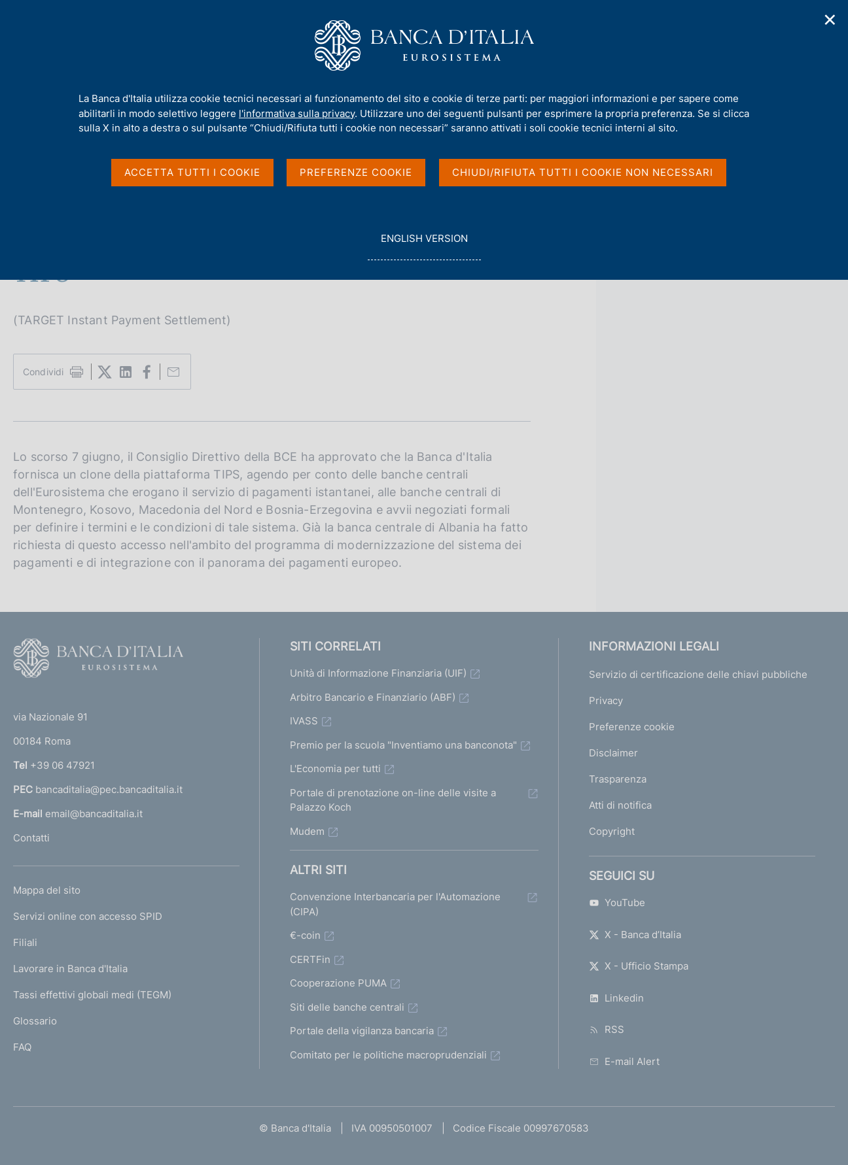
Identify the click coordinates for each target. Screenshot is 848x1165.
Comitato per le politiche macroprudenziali (388, 1055)
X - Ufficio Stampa (638, 966)
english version (424, 245)
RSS (606, 1029)
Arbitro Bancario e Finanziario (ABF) (372, 697)
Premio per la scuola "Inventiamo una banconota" (403, 745)
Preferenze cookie (632, 726)
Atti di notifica (620, 805)
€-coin (305, 935)
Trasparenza (617, 779)
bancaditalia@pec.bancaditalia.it (109, 789)
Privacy (606, 700)
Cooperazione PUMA (338, 983)
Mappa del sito (46, 890)
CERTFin (310, 959)
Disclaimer (613, 753)
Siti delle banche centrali (347, 1007)
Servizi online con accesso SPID (87, 916)
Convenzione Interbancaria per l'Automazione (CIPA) (395, 904)
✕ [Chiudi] (830, 20)
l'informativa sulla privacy (297, 113)
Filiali (25, 942)
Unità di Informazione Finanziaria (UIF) (378, 673)
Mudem (307, 831)
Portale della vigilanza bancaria (362, 1030)
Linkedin (616, 998)
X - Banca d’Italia (635, 934)
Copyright (612, 831)
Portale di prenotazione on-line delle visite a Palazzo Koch (393, 800)
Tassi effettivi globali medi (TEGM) (92, 994)
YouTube (617, 902)
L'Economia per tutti (335, 768)
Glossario (35, 1021)
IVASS (304, 721)
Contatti (31, 838)
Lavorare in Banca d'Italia (70, 968)
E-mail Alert (624, 1061)
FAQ (22, 1047)
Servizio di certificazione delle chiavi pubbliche (698, 674)
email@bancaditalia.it (94, 813)
